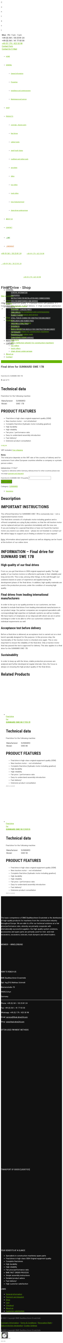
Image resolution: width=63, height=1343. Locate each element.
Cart (7, 1303)
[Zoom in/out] (9, 1338)
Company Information (10, 1323)
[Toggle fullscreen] (7, 1338)
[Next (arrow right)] (4, 1341)
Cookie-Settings (30, 1326)
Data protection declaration (12, 1326)
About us (10, 340)
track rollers (14, 193)
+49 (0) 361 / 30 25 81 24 (11, 253)
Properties (14, 82)
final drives (14, 133)
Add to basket (6, 481)
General (9, 290)
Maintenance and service (19, 99)
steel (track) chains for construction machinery (30, 318)
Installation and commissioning (21, 91)
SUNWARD (13, 486)
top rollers (14, 185)
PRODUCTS (9, 116)
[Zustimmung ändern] (5, 1335)
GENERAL (9, 65)
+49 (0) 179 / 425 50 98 (12, 43)
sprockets (14, 168)
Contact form (7, 46)
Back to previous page (8, 362)
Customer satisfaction (15, 1311)
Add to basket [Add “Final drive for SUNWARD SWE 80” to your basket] (10, 786)
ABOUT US (9, 219)
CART (8, 238)
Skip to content (7, 296)
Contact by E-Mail (9, 49)
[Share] (4, 1338)
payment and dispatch (16, 473)
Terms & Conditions (28, 1323)
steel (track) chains (17, 150)
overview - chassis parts (18, 125)
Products (10, 307)
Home (8, 287)
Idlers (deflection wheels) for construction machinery (33, 329)
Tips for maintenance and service (24, 301)
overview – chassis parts (21, 310)
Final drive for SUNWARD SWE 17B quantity (14, 478)
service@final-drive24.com (17, 1017)
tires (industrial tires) (17, 202)
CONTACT (9, 227)
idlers (12, 176)
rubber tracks (15, 142)
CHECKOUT (10, 246)
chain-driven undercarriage (19, 210)
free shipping (17, 450)
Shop (8, 1300)
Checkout (10, 1305)
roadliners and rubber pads (19, 159)
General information (17, 73)
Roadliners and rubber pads (22, 321)
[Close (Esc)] (2, 1338)
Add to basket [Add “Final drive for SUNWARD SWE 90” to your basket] (10, 893)
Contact (10, 343)
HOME (8, 56)
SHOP (8, 108)
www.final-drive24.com (15, 1022)
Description (9, 491)
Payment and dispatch (15, 1297)
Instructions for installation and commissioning (30, 298)
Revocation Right (45, 1323)
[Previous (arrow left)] (2, 1341)
